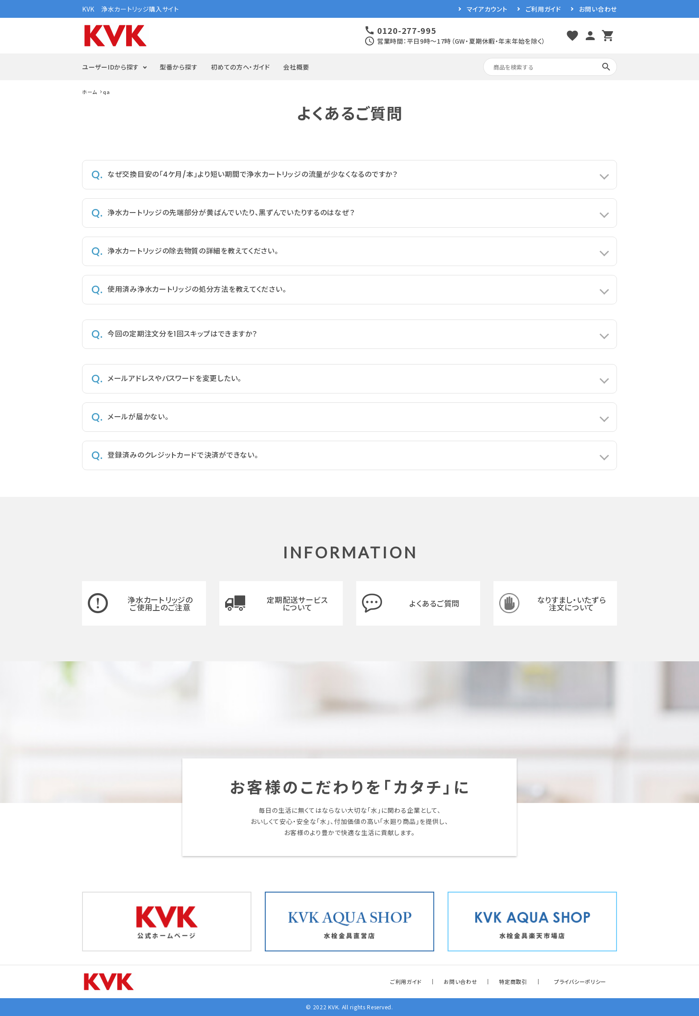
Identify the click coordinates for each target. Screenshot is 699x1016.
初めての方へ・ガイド (240, 66)
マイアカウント (487, 9)
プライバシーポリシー (580, 981)
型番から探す (178, 66)
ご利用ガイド (543, 9)
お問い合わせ (598, 9)
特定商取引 (513, 981)
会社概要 (296, 66)
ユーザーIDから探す (110, 66)
